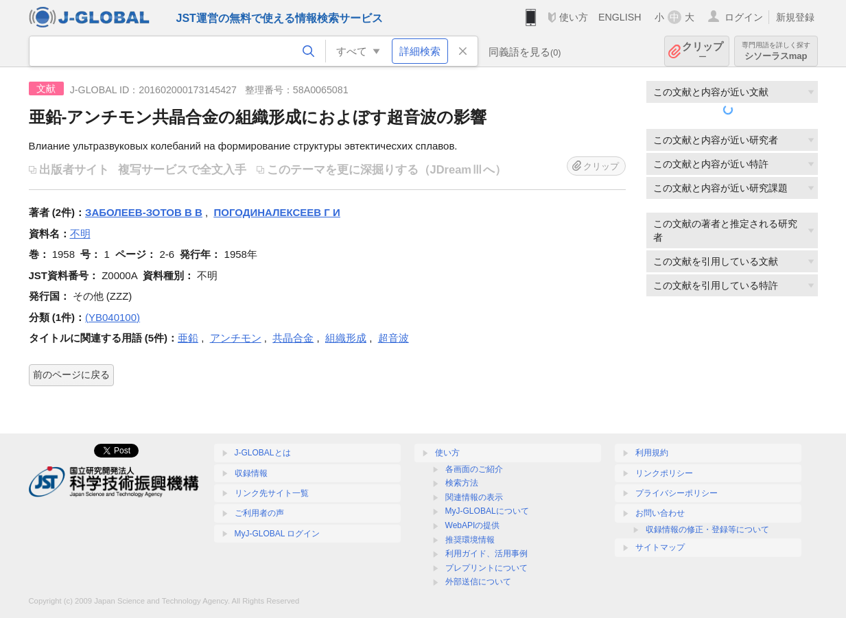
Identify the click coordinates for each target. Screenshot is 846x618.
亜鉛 (188, 338)
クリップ (702, 51)
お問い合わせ (660, 513)
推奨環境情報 (470, 540)
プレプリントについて (486, 568)
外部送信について (478, 581)
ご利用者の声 (259, 513)
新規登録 (795, 17)
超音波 (393, 338)
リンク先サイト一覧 (272, 493)
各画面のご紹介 (474, 469)
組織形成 (345, 338)
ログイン (744, 17)
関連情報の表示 (474, 497)
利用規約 (651, 452)
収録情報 (251, 473)
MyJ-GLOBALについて (487, 511)
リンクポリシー (664, 473)
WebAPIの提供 (472, 525)
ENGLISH (620, 17)
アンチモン (235, 338)
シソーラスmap (776, 51)
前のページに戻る (71, 374)
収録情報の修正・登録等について (707, 529)
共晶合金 (293, 338)
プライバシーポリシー (676, 493)
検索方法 (461, 483)
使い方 (573, 17)
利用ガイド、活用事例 (486, 553)
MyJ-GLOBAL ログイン (277, 533)
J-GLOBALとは (263, 452)
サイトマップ (660, 547)
